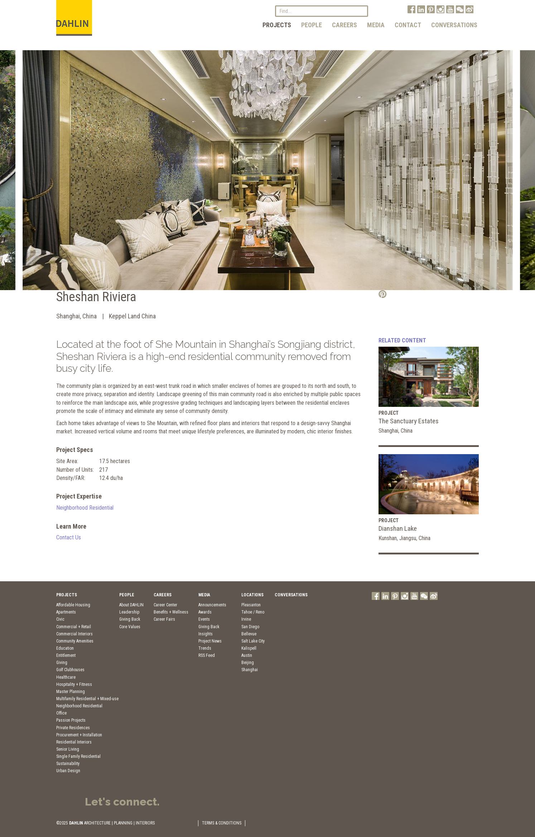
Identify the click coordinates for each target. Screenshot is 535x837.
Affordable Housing (73, 604)
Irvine (246, 619)
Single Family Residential (78, 756)
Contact (408, 25)
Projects (276, 25)
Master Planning (70, 691)
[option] (267, 170)
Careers (344, 25)
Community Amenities (74, 641)
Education (65, 648)
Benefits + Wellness (171, 612)
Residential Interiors (74, 742)
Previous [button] (17, 173)
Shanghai (249, 669)
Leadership (129, 612)
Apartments (66, 612)
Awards (205, 612)
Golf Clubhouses (70, 669)
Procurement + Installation (79, 734)
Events (204, 619)
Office (61, 713)
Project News (210, 641)
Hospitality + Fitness (74, 684)
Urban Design (68, 770)
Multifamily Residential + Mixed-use (87, 698)
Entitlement (66, 655)
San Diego (250, 626)
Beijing (247, 662)
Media (376, 25)
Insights (205, 633)
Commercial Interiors (74, 633)
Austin (246, 655)
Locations (252, 594)
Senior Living (67, 749)
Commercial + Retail (73, 626)
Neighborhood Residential (85, 507)
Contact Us (68, 537)
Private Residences (73, 727)
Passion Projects (71, 720)
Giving (61, 662)
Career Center (165, 604)
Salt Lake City (253, 641)
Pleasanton (251, 604)
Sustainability (67, 763)
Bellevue (248, 633)
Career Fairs (164, 619)
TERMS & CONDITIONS (221, 823)
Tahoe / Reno (252, 612)
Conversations (454, 25)
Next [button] (518, 173)
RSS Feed (206, 655)
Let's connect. (122, 801)
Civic (60, 619)
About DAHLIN (131, 604)
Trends (204, 648)
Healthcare (66, 677)
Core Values (129, 626)
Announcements (212, 604)
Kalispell (248, 648)
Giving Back (129, 619)
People (311, 25)
